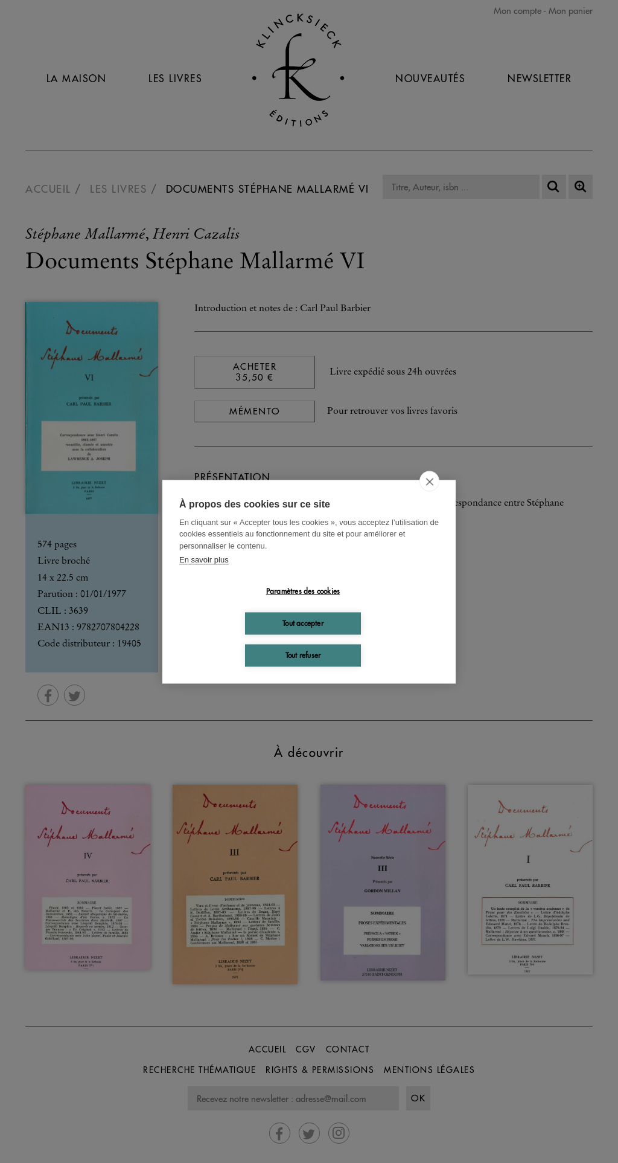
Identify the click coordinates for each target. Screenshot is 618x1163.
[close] (429, 481)
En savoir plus (204, 559)
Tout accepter (302, 623)
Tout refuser (302, 655)
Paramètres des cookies (303, 591)
